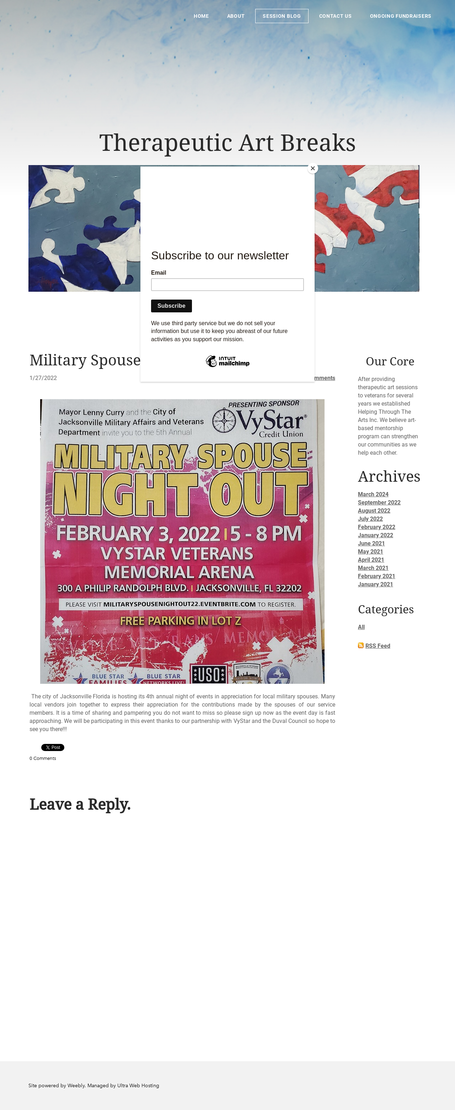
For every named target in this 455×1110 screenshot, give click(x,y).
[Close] (312, 168)
